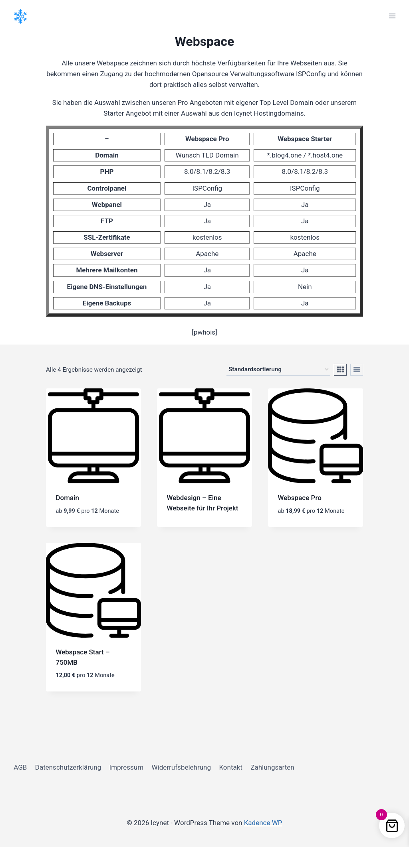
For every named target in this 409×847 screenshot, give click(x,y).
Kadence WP (263, 823)
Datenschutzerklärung (68, 767)
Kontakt (230, 767)
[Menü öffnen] (392, 16)
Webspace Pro (300, 498)
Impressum (126, 767)
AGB (20, 767)
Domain (67, 498)
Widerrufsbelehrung (181, 767)
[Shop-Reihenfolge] (278, 370)
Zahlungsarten (272, 767)
